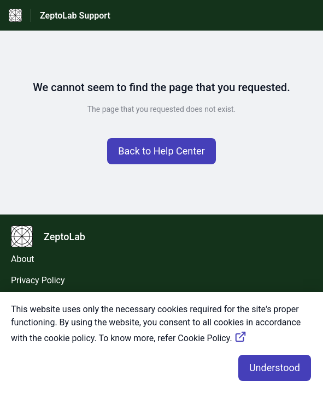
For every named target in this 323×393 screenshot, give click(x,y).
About (22, 259)
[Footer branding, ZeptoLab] (53, 236)
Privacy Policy (38, 280)
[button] (161, 151)
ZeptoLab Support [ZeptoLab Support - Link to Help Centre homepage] (75, 15)
